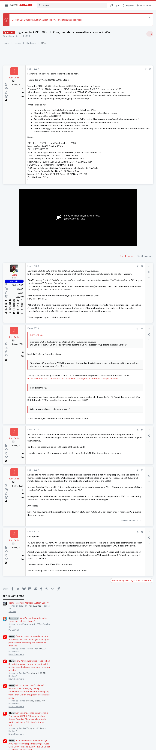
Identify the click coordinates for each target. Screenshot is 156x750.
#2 (91, 291)
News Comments (119, 125)
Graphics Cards (118, 324)
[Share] (95, 69)
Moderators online (116, 351)
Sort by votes (93, 281)
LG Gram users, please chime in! (131, 272)
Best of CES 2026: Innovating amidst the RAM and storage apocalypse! (47, 19)
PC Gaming (116, 100)
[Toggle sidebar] (149, 34)
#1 (99, 69)
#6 (91, 615)
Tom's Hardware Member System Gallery (131, 73)
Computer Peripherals (121, 265)
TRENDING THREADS (116, 67)
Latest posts (112, 237)
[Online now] (14, 296)
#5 (91, 535)
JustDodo (10, 36)
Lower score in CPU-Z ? (127, 244)
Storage (114, 293)
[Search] (72, 5)
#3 (91, 375)
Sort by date (75, 281)
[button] (6, 5)
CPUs (113, 250)
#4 (91, 494)
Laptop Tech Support (121, 278)
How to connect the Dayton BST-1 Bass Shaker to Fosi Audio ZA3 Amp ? (130, 333)
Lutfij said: (35, 381)
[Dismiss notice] (148, 17)
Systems (115, 82)
